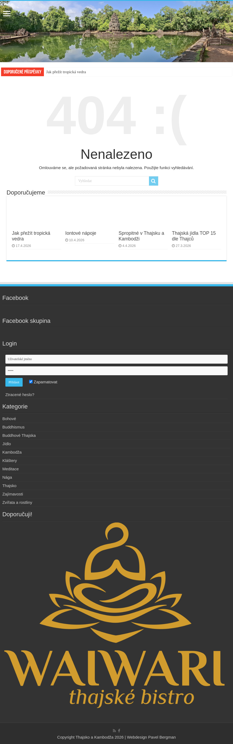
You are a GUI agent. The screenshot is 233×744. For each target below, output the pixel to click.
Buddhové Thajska (19, 435)
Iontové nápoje (80, 233)
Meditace (10, 469)
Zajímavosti (12, 494)
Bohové (9, 418)
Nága (7, 477)
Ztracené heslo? (19, 394)
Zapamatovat (43, 382)
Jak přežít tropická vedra (66, 72)
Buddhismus (13, 427)
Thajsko (9, 485)
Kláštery (9, 460)
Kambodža (12, 452)
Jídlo (6, 443)
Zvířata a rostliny (17, 502)
